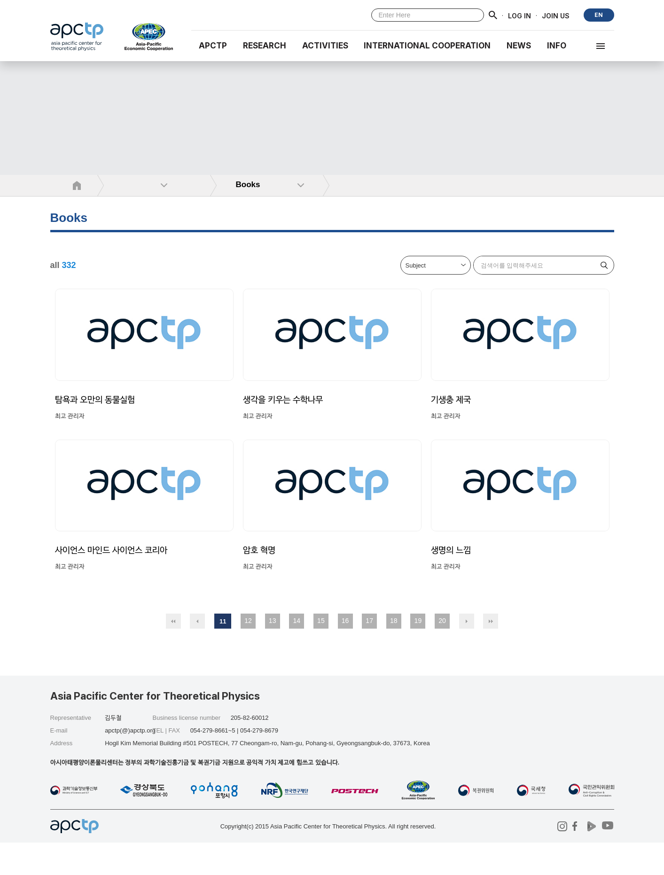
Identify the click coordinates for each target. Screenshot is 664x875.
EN (598, 14)
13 (272, 653)
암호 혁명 (260, 582)
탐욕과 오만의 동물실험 (97, 415)
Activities (325, 45)
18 (394, 653)
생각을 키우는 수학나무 (285, 415)
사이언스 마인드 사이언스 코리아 (114, 582)
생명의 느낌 (452, 582)
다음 (466, 653)
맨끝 (490, 653)
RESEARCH (264, 45)
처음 (173, 653)
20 (442, 653)
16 (345, 653)
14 (296, 653)
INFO (556, 45)
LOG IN (519, 15)
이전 (197, 653)
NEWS (519, 45)
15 (321, 653)
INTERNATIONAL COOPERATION (427, 45)
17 (369, 653)
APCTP (213, 45)
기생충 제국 (452, 415)
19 (418, 653)
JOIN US (556, 15)
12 (248, 653)
